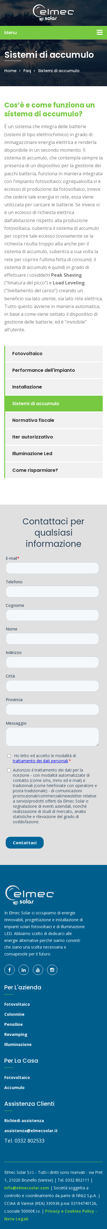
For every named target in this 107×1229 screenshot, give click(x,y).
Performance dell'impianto (43, 370)
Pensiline (13, 1024)
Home (10, 71)
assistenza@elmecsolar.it (31, 1130)
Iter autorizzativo (32, 437)
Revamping (15, 1034)
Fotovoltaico (27, 353)
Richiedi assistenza (24, 1120)
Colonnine (14, 1014)
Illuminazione (18, 1044)
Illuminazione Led (32, 453)
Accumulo (14, 1087)
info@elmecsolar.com (26, 1187)
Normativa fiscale (33, 420)
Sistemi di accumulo (59, 71)
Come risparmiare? (35, 470)
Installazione (27, 387)
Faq (27, 71)
